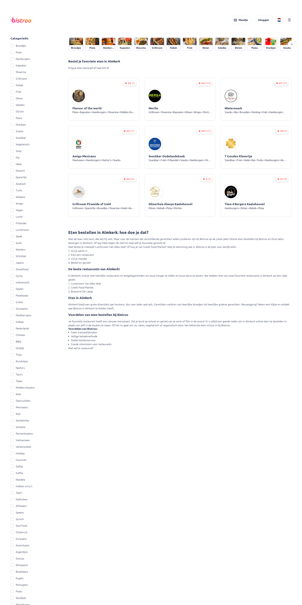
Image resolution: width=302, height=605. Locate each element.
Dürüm (17, 111)
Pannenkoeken (22, 433)
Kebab (17, 85)
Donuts (17, 558)
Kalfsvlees (19, 499)
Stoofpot (18, 598)
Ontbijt (17, 348)
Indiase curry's (21, 486)
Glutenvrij (19, 532)
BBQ (16, 341)
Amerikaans (20, 545)
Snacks (17, 131)
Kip (15, 157)
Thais (16, 354)
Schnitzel (18, 256)
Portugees (19, 584)
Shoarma (18, 72)
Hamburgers (20, 58)
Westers (18, 249)
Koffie (17, 473)
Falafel (17, 289)
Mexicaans (19, 407)
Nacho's (18, 367)
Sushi (16, 243)
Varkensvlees (21, 446)
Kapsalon (18, 65)
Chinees (18, 335)
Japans (17, 262)
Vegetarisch (20, 144)
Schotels (18, 427)
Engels (17, 578)
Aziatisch (18, 183)
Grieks (17, 302)
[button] (240, 20)
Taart (16, 492)
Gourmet (18, 460)
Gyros (16, 275)
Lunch (17, 216)
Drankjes (18, 124)
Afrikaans (19, 506)
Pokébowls (19, 295)
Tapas (16, 381)
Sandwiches (20, 420)
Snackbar (18, 137)
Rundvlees (19, 361)
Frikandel (18, 223)
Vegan (17, 210)
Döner (17, 98)
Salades (17, 105)
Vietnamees (20, 440)
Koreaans (19, 538)
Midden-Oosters (23, 387)
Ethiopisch (19, 565)
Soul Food (19, 525)
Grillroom (19, 78)
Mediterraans (21, 315)
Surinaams (19, 308)
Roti (16, 413)
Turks (16, 190)
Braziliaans (19, 571)
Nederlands (20, 328)
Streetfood (19, 269)
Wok (16, 394)
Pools (16, 591)
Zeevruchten (21, 400)
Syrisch (17, 519)
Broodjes (18, 45)
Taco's (17, 374)
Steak (16, 236)
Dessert (18, 170)
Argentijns (19, 552)
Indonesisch (20, 282)
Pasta (16, 118)
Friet (16, 91)
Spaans (17, 512)
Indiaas (17, 321)
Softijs (17, 466)
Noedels (18, 479)
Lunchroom (20, 229)
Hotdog (17, 453)
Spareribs (19, 177)
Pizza (16, 52)
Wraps (17, 203)
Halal (16, 164)
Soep (16, 151)
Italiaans (18, 197)
